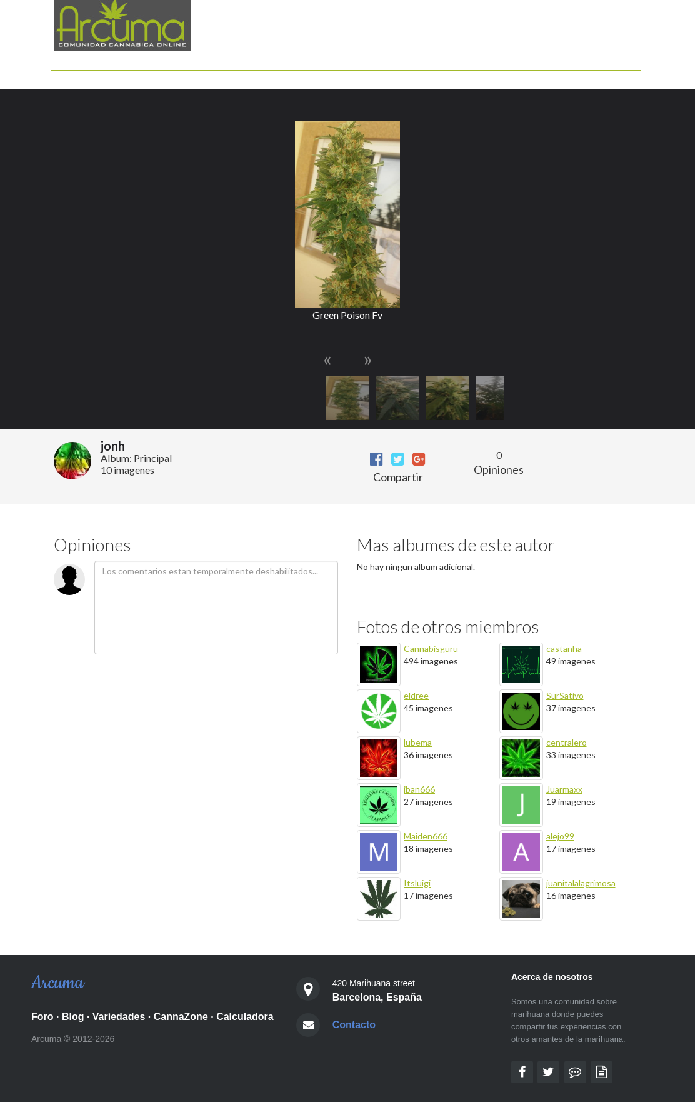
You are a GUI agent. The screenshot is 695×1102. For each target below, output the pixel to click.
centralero (566, 742)
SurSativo (565, 695)
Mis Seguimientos (433, 76)
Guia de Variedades (436, 57)
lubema (418, 742)
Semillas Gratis (551, 76)
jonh (113, 445)
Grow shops (614, 57)
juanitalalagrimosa (581, 883)
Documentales (553, 57)
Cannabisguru (431, 648)
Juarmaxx (564, 789)
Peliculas (499, 57)
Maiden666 (426, 836)
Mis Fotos (495, 76)
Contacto (354, 1024)
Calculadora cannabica (345, 57)
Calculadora (245, 1016)
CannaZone (181, 1016)
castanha (564, 648)
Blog (284, 57)
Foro (259, 57)
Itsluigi (417, 883)
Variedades (119, 1016)
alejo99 (560, 836)
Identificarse (613, 76)
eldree (416, 695)
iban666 (419, 789)
